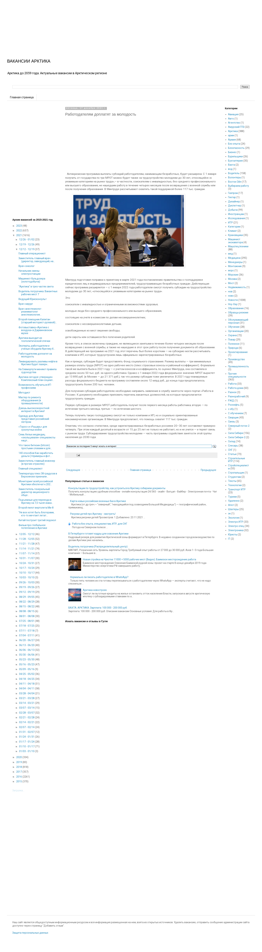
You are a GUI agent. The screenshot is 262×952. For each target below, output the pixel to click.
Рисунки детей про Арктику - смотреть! (93, 513)
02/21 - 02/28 (27, 717)
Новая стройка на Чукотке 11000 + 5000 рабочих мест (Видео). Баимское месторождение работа (139, 559)
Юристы (232, 534)
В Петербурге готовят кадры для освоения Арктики (98, 533)
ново (231, 295)
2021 (19, 235)
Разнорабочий (236, 396)
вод (230, 169)
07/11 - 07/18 (27, 630)
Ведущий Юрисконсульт (33, 299)
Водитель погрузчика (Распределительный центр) (98, 546)
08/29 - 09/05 (27, 596)
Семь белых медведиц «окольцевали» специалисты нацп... (37, 437)
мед (230, 253)
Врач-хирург (26, 303)
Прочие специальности (237, 375)
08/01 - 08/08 (27, 616)
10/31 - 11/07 (27, 558)
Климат (232, 230)
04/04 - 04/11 (27, 688)
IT (229, 538)
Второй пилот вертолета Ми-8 (36, 507)
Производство (236, 359)
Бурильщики (235, 156)
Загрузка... (18, 790)
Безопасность (236, 148)
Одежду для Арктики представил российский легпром (34, 418)
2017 (19, 771)
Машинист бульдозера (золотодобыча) (32, 280)
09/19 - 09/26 (27, 587)
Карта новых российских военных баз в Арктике (98, 501)
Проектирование (238, 352)
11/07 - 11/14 (27, 553)
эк (229, 513)
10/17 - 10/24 (27, 567)
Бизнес (232, 152)
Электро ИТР (235, 521)
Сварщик (233, 417)
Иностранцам (236, 214)
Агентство (234, 122)
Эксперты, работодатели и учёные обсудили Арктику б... (37, 347)
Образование (236, 308)
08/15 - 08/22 (27, 606)
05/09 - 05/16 (27, 669)
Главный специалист (31, 468)
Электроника (235, 530)
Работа (232, 383)
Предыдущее (208, 470)
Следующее (73, 470)
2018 (19, 767)
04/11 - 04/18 (27, 683)
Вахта (231, 164)
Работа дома (235, 388)
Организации (236, 331)
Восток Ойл (234, 181)
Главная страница (22, 97)
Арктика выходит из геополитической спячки (34, 339)
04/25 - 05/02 (27, 674)
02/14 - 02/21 (27, 722)
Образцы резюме (238, 312)
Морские (233, 274)
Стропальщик (236, 472)
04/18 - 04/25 (27, 679)
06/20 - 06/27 (27, 640)
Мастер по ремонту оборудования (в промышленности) (31, 400)
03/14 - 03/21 (27, 703)
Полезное (233, 343)
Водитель (233, 173)
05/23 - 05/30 (27, 659)
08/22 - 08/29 (27, 601)
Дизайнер (234, 201)
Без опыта (234, 143)
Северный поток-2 (238, 425)
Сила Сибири (235, 433)
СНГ (230, 449)
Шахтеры (233, 509)
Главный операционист (32, 253)
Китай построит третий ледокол (37, 520)
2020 (19, 757)
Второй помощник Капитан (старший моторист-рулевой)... (38, 321)
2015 (19, 781)
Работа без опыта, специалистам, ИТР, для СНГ (99, 523)
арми (231, 135)
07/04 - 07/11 (27, 635)
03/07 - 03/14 (27, 707)
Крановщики (235, 235)
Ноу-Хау (232, 304)
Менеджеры (235, 262)
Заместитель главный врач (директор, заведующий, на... (37, 260)
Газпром (233, 193)
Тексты (232, 481)
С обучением (235, 413)
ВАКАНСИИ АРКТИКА (28, 61)
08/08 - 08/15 (27, 611)
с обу (231, 409)
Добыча (233, 209)
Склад (231, 441)
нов (230, 291)
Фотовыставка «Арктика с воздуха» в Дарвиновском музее (35, 330)
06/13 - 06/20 (27, 645)
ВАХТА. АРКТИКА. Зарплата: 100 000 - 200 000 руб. (97, 607)
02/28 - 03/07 (27, 712)
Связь (231, 421)
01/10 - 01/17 (27, 746)
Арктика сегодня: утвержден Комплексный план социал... (36, 378)
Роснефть (234, 404)
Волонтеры (234, 177)
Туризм (232, 496)
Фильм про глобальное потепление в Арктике (33, 527)
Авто (231, 118)
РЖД (231, 400)
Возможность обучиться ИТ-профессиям (35, 386)
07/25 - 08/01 (27, 621)
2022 (19, 230)
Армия (232, 139)
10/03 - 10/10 (27, 577)
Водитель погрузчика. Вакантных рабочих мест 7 (38, 293)
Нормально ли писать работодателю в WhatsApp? (99, 577)
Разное (232, 392)
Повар (231, 339)
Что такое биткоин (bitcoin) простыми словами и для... (35, 447)
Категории (234, 226)
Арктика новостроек (95, 590)
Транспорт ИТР (237, 489)
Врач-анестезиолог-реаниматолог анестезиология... (30, 311)
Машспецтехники (238, 246)
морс (231, 270)
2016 (19, 776)
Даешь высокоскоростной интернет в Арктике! (34, 410)
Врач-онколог (27, 266)
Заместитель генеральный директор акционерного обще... (34, 492)
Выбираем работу (238, 185)
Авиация (233, 114)
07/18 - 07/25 (27, 625)
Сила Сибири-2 (236, 437)
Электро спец (236, 526)
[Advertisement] (106, 24)
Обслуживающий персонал (238, 321)
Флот (231, 505)
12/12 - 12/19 (27, 249)
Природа (233, 347)
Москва (232, 279)
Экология (233, 517)
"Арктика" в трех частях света (36, 286)
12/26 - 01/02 (27, 239)
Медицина (234, 257)
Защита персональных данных (30, 932)
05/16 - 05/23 (27, 664)
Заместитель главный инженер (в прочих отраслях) (37, 462)
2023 (19, 225)
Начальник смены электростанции (29, 272)
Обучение (234, 326)
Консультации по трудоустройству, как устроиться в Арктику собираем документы (116, 488)
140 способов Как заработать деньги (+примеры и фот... (36, 454)
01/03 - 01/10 (27, 751)
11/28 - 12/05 (27, 539)
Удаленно (234, 500)
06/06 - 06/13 (27, 650)
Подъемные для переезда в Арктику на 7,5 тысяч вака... (36, 501)
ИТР (230, 222)
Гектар (232, 197)
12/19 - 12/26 (27, 244)
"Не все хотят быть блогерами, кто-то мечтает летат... (36, 514)
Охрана (232, 335)
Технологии (235, 485)
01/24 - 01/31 (27, 736)
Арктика (233, 131)
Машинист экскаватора (235, 241)
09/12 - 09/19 (27, 592)
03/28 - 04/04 (27, 693)
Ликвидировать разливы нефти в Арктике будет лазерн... (38, 363)
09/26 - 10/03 (27, 582)
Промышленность (238, 366)
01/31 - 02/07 (27, 732)
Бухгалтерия (235, 160)
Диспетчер (234, 205)
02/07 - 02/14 (27, 727)
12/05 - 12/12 (27, 534)
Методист (24, 392)
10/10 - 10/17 (27, 572)
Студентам (234, 476)
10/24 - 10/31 (27, 563)
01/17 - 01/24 (27, 741)
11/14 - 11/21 (27, 548)
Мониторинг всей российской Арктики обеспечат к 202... (36, 483)
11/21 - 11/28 (27, 543)
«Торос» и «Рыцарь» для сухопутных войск (33, 428)
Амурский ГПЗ (236, 126)
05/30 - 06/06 (27, 654)
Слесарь (233, 445)
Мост (231, 283)
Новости (233, 300)
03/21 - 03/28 (27, 698)
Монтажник (235, 266)
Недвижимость (237, 287)
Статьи (232, 454)
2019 (19, 762)
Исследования (236, 218)
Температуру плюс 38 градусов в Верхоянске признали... (38, 475)
